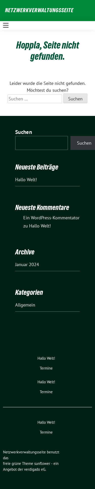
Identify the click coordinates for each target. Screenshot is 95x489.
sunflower (42, 463)
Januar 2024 (27, 264)
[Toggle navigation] (6, 25)
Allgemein (25, 305)
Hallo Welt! (26, 179)
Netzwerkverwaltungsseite (39, 10)
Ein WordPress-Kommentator (51, 218)
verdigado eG (34, 469)
